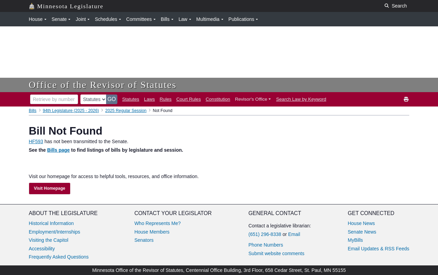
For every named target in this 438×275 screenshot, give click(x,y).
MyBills (355, 240)
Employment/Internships (54, 232)
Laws (149, 99)
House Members (152, 232)
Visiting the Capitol (48, 240)
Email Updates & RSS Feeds (378, 248)
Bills (32, 110)
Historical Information (51, 223)
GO (111, 99)
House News (361, 223)
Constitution (218, 99)
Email (294, 234)
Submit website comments (276, 253)
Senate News (362, 232)
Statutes (130, 99)
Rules (166, 99)
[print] (406, 99)
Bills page (58, 150)
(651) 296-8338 (264, 234)
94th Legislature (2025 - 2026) (71, 110)
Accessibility (42, 248)
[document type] (93, 99)
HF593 (36, 141)
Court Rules (188, 99)
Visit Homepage (49, 188)
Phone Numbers (265, 245)
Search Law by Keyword (301, 99)
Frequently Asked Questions (59, 257)
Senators (144, 240)
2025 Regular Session (126, 110)
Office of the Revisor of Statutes (103, 84)
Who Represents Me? (157, 223)
